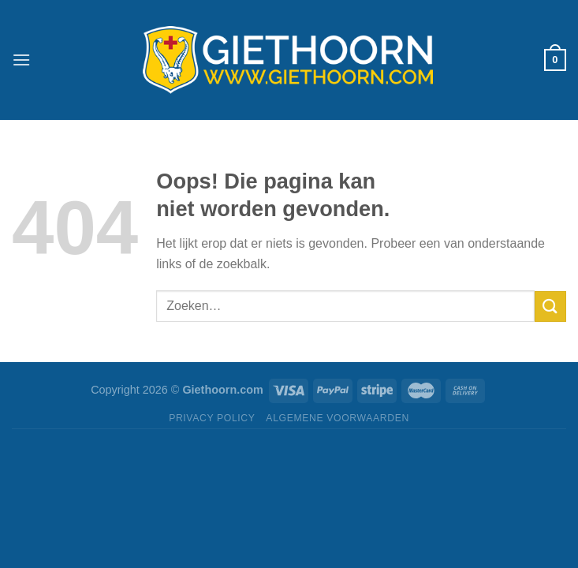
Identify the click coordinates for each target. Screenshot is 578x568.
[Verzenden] (550, 306)
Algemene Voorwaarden (337, 418)
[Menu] (21, 59)
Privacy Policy (212, 418)
